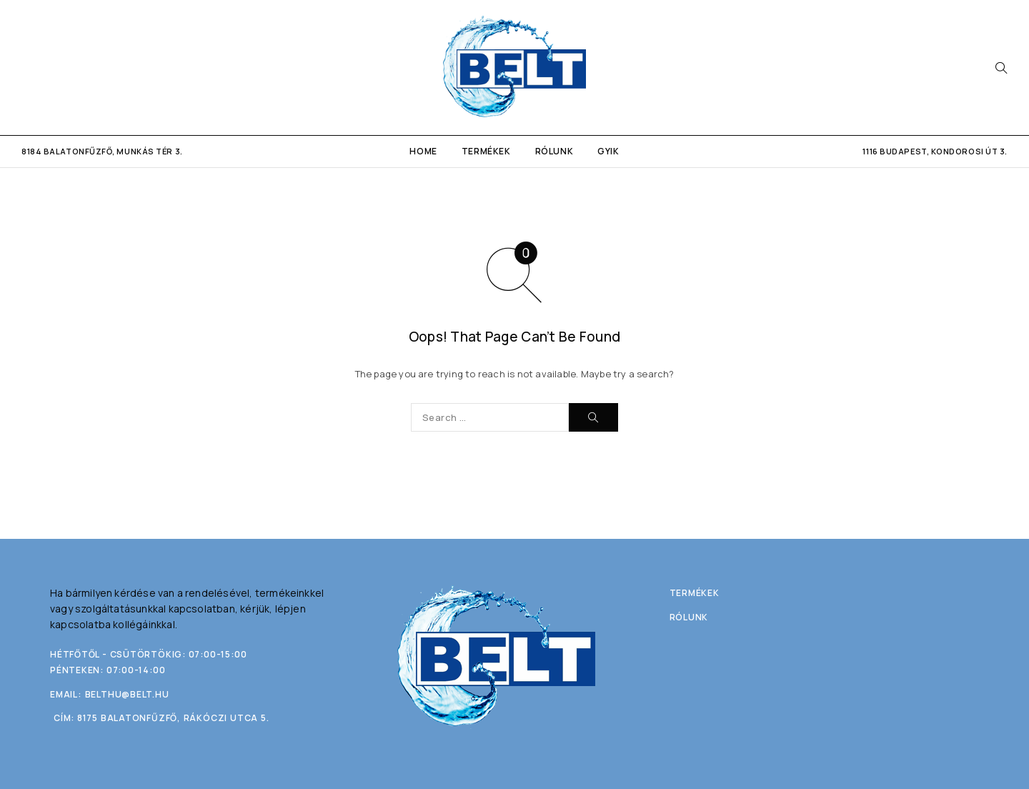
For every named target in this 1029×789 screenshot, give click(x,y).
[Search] (1001, 67)
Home (423, 151)
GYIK (608, 151)
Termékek (486, 151)
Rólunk (554, 151)
